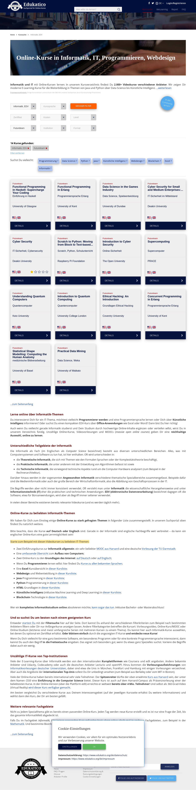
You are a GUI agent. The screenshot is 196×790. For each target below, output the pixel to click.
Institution (55, 121)
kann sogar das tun (103, 600)
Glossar (57, 774)
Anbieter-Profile (60, 776)
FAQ (184, 9)
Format (85, 121)
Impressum (88, 769)
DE (160, 3)
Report (175, 9)
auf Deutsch (84, 551)
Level (85, 110)
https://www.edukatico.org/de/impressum (93, 758)
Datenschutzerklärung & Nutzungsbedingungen (93, 772)
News (56, 769)
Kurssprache (55, 99)
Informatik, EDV (25, 99)
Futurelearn (25, 121)
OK (94, 746)
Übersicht (42, 546)
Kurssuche (147, 9)
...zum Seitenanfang (21, 397)
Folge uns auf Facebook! (131, 778)
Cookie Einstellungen (92, 776)
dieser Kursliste (58, 561)
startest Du (28, 615)
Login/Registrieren (176, 3)
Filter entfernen (17, 145)
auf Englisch (104, 551)
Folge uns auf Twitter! (162, 778)
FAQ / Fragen (59, 771)
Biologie (110, 716)
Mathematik (17, 716)
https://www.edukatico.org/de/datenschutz (104, 755)
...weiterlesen (164, 80)
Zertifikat (25, 110)
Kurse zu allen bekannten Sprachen (101, 556)
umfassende (29, 546)
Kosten (55, 110)
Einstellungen (70, 746)
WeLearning (162, 9)
